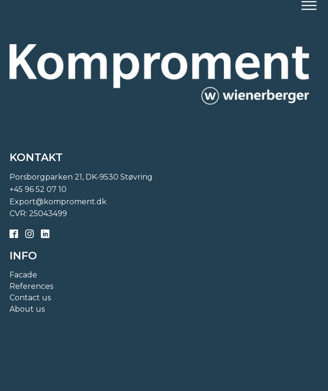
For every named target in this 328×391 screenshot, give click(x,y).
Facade (23, 274)
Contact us (30, 297)
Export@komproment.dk (58, 201)
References (31, 286)
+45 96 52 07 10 (38, 189)
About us (27, 309)
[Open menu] (308, 5)
